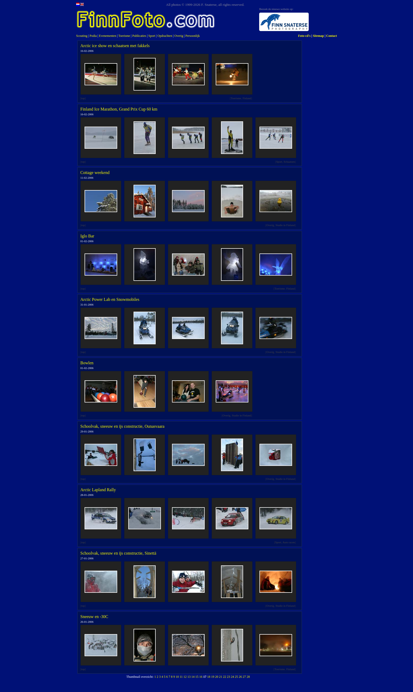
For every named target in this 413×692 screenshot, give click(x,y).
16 (201, 677)
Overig (178, 36)
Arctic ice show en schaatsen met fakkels (115, 45)
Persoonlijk (192, 36)
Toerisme (124, 36)
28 (248, 677)
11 (181, 677)
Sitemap (318, 36)
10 (177, 677)
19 (212, 677)
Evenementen (107, 36)
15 (197, 677)
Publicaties (139, 36)
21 (220, 677)
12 (185, 677)
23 (228, 677)
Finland (247, 98)
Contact (331, 36)
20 (216, 677)
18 (208, 677)
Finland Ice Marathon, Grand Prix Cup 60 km (118, 109)
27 (244, 677)
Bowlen (87, 363)
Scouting (81, 36)
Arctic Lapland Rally (98, 489)
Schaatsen (289, 161)
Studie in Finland (285, 225)
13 (189, 677)
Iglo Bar (87, 236)
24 (232, 677)
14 (193, 677)
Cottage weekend (95, 172)
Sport (151, 36)
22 (224, 677)
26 (240, 677)
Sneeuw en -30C (94, 616)
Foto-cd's (304, 36)
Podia (93, 36)
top (83, 98)
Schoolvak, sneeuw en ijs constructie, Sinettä (118, 553)
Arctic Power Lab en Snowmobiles (109, 299)
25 (236, 677)
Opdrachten (165, 36)
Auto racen (288, 542)
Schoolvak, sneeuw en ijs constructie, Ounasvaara (122, 426)
